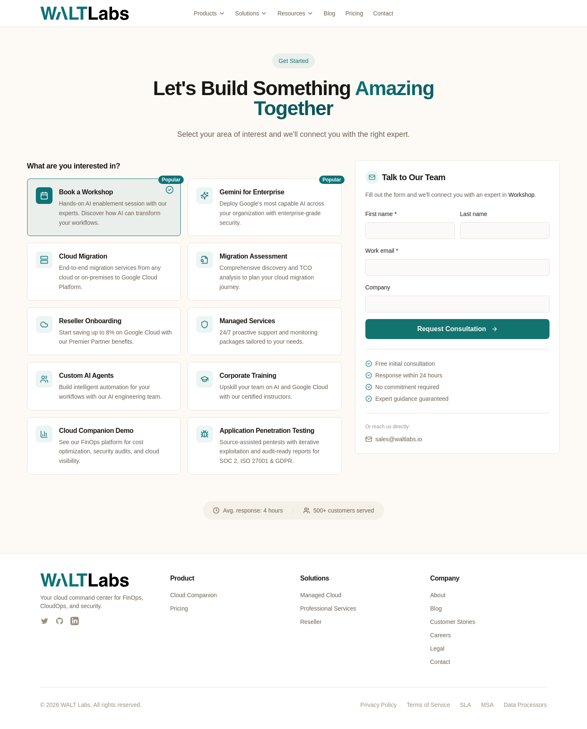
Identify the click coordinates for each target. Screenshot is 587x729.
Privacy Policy (378, 704)
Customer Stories (452, 621)
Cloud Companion (193, 595)
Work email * (381, 250)
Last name (473, 214)
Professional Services (328, 608)
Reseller (311, 621)
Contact (383, 13)
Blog (329, 13)
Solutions (251, 13)
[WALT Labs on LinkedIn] (74, 621)
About (438, 595)
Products (209, 13)
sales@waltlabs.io (393, 439)
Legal (437, 648)
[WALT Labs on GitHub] (59, 621)
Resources (295, 13)
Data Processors (525, 704)
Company (377, 287)
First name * (381, 214)
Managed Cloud (321, 595)
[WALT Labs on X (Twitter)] (44, 621)
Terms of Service (428, 704)
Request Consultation (457, 328)
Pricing (354, 13)
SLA (465, 704)
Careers (440, 635)
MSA (487, 704)
